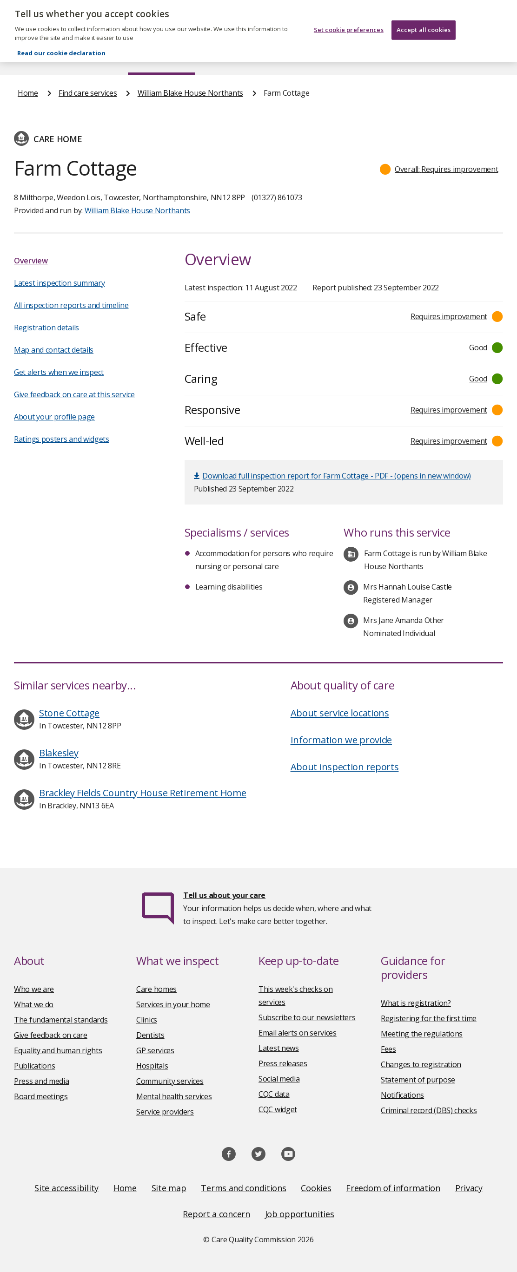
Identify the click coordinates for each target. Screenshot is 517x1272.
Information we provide (341, 740)
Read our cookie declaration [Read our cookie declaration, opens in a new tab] (61, 39)
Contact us (481, 57)
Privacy (469, 1187)
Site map (169, 1187)
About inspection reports (345, 767)
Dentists (150, 1035)
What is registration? (416, 1003)
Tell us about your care (224, 895)
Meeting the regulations (422, 1034)
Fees (388, 1049)
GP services (155, 1050)
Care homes (156, 989)
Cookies (316, 1187)
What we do (33, 1004)
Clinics (146, 1020)
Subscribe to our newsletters (307, 1017)
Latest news (278, 1048)
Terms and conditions (243, 1187)
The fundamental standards (61, 1020)
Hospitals (152, 1066)
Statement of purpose (418, 1080)
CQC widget (277, 1109)
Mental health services (174, 1096)
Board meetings (41, 1096)
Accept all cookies (424, 16)
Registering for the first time (429, 1018)
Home (27, 57)
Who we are (34, 989)
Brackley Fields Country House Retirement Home (142, 793)
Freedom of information (393, 1187)
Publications (293, 57)
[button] (439, 169)
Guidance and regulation (388, 57)
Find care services (161, 57)
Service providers (165, 1112)
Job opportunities (299, 1214)
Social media (278, 1079)
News (232, 57)
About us (84, 57)
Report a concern (216, 1214)
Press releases (282, 1063)
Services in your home (173, 1004)
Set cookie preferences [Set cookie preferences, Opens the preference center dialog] (349, 16)
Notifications (402, 1095)
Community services (170, 1081)
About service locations (340, 713)
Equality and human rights (58, 1050)
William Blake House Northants (190, 93)
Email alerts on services (297, 1033)
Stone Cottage (69, 713)
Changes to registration (421, 1064)
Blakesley (58, 753)
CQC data (274, 1094)
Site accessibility (66, 1187)
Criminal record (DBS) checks (429, 1110)
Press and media (41, 1081)
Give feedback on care (50, 1035)
